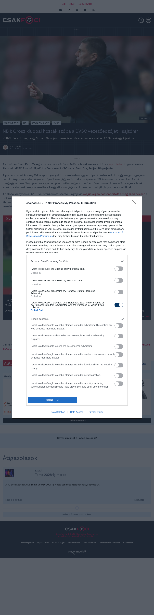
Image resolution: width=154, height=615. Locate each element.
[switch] (118, 268)
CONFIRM (52, 400)
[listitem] (77, 261)
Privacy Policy (96, 412)
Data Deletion (58, 412)
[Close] (135, 203)
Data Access (76, 412)
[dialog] (77, 307)
